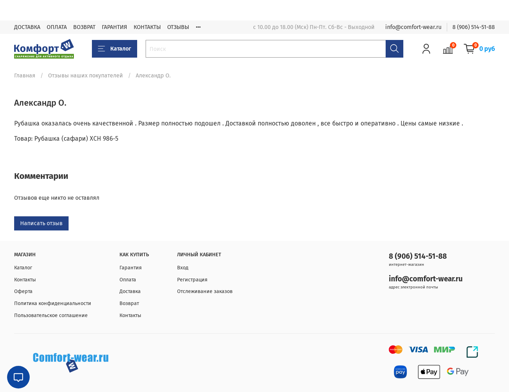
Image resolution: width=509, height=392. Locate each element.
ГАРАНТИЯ (114, 27)
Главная (24, 75)
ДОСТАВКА (27, 27)
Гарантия (130, 268)
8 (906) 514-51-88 (473, 27)
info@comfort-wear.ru (413, 27)
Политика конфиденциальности (52, 303)
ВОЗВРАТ (84, 27)
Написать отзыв (41, 223)
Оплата (127, 280)
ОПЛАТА (57, 27)
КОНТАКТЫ (147, 27)
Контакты (25, 280)
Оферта (23, 291)
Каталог (114, 48)
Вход (182, 268)
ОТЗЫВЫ (178, 27)
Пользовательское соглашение (51, 315)
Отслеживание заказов (205, 291)
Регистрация (192, 280)
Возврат (129, 303)
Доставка (130, 291)
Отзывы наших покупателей (85, 75)
